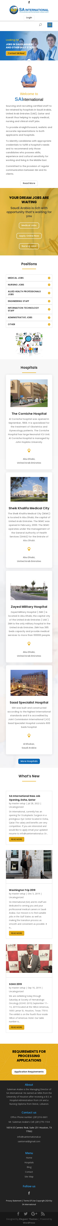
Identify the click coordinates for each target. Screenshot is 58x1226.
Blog (29, 1167)
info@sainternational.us (29, 1136)
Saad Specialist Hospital (29, 702)
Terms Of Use (30, 1200)
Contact (29, 1171)
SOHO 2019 (15, 984)
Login (29, 17)
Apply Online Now (29, 235)
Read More (29, 183)
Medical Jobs (29, 225)
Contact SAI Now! (16, 53)
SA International (29, 1204)
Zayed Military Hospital (29, 607)
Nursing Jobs (29, 246)
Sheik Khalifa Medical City (29, 508)
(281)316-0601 (40, 1117)
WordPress (29, 1222)
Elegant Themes (28, 1219)
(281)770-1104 (42, 1121)
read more (16, 839)
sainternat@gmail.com (29, 1141)
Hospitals (29, 1162)
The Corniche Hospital (29, 413)
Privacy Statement (13, 1200)
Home (29, 1157)
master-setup (18, 803)
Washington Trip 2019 (22, 890)
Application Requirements (29, 1071)
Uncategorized (16, 806)
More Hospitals (29, 761)
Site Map (29, 1176)
